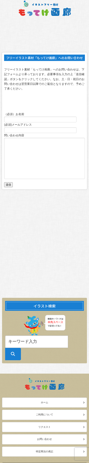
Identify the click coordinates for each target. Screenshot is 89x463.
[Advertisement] (44, 244)
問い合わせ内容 (14, 135)
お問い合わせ (44, 439)
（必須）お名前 (14, 114)
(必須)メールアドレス (18, 124)
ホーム (44, 402)
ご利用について (44, 414)
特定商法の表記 (44, 451)
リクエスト (44, 427)
